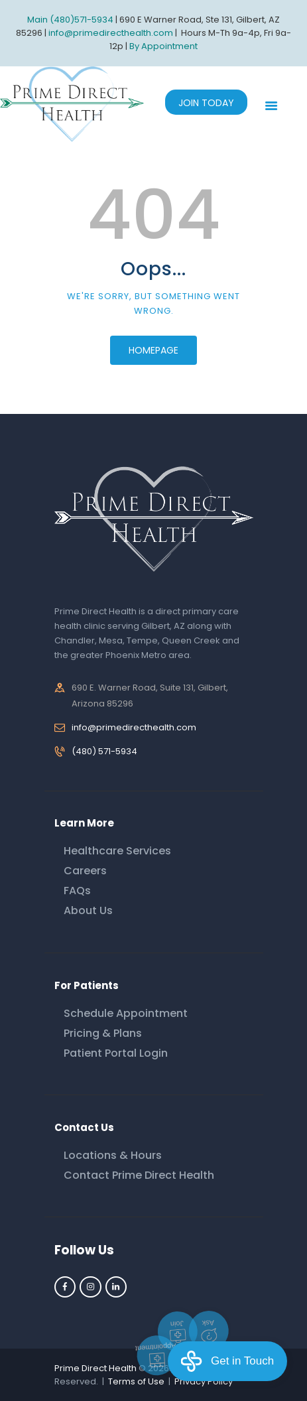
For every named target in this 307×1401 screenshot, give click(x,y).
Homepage (153, 350)
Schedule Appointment (126, 1013)
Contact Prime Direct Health (139, 1175)
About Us (88, 910)
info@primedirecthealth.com (134, 727)
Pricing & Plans (103, 1033)
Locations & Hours (113, 1155)
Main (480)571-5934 (70, 19)
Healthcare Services (117, 850)
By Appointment (163, 46)
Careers (85, 870)
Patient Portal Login (116, 1053)
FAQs (77, 890)
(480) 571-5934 (104, 751)
